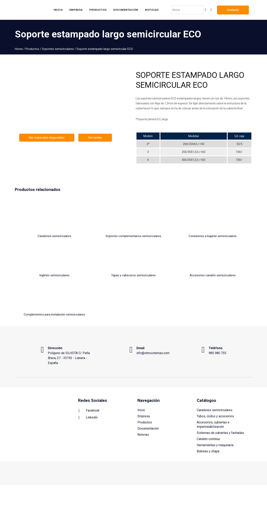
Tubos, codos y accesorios (215, 402)
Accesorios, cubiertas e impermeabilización (213, 411)
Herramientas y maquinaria (215, 431)
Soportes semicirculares (58, 49)
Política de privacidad (239, 487)
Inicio (141, 396)
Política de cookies (212, 487)
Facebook (88, 397)
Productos (32, 49)
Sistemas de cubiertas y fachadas (220, 419)
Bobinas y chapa (208, 437)
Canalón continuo (208, 425)
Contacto (233, 9)
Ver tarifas (95, 137)
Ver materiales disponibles (46, 137)
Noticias (143, 421)
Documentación (148, 414)
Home (19, 49)
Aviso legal (192, 487)
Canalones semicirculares (214, 396)
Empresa (143, 402)
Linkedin (88, 404)
